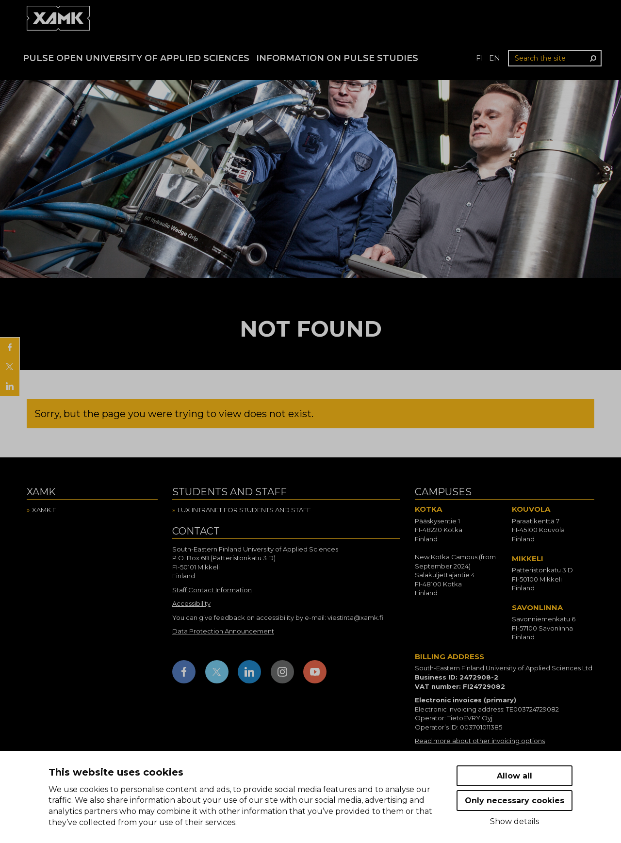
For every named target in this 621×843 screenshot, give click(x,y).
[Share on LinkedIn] (9, 386)
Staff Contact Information (212, 590)
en (494, 58)
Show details (514, 821)
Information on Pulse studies (337, 58)
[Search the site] (555, 58)
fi (479, 58)
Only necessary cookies (514, 800)
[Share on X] (9, 366)
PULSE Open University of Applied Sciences (136, 58)
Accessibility (191, 603)
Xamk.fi (45, 510)
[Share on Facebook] (9, 347)
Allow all (514, 775)
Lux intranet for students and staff (244, 510)
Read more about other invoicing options (480, 741)
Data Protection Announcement (223, 631)
